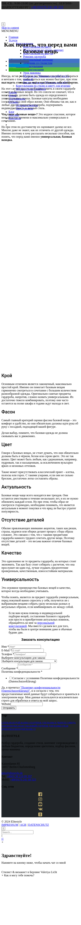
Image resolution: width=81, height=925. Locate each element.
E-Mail (6, 650)
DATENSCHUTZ (38, 825)
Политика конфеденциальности (21, 672)
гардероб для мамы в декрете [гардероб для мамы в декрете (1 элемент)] (50, 723)
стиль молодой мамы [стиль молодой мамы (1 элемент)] (16, 723)
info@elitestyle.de (12, 774)
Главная (13, 37)
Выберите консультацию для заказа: (23, 657)
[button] (9, 30)
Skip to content (10, 27)
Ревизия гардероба (34, 56)
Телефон (7, 654)
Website (6, 705)
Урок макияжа (32, 72)
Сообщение (9, 669)
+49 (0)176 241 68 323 (47, 7)
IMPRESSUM (9, 825)
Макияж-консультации (30, 69)
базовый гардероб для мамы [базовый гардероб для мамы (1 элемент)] (45, 727)
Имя (5, 646)
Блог (11, 111)
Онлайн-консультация (29, 66)
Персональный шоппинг (38, 59)
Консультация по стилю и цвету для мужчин (43, 85)
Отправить (9, 709)
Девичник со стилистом (37, 63)
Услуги (13, 40)
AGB (23, 825)
